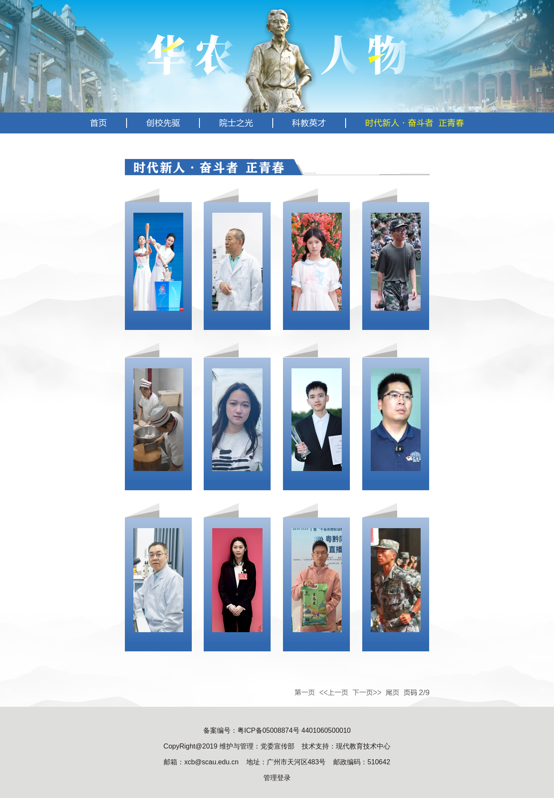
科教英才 (309, 123)
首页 (98, 123)
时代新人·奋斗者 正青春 (414, 123)
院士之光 (236, 123)
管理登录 (277, 777)
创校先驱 (163, 123)
